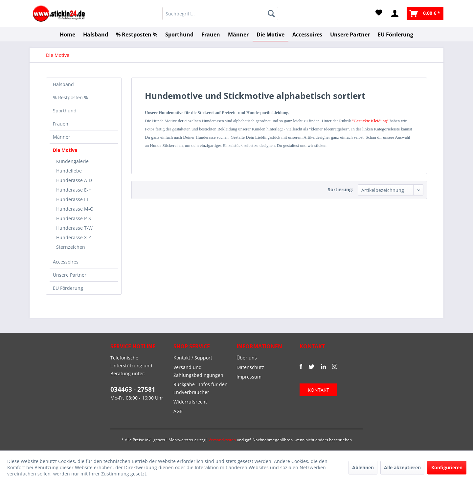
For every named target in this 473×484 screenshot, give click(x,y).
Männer (61, 137)
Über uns (246, 358)
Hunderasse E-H (74, 190)
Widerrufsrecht (190, 402)
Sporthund (65, 110)
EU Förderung (68, 288)
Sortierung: (340, 189)
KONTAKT (318, 390)
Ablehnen (363, 467)
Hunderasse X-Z (73, 237)
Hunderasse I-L (72, 199)
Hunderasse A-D (74, 180)
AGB (178, 411)
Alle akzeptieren (402, 467)
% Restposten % (70, 97)
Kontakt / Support (192, 358)
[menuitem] (220, 13)
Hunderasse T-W (74, 228)
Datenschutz (250, 367)
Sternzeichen (70, 247)
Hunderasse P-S (73, 218)
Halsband (63, 84)
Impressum (248, 377)
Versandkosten (222, 440)
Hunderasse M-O (75, 209)
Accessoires (66, 262)
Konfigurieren (446, 467)
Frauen (60, 124)
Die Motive (65, 150)
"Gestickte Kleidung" (370, 120)
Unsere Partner (69, 275)
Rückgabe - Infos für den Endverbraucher (200, 388)
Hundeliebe (69, 171)
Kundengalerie (72, 161)
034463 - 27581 (132, 389)
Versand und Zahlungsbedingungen (198, 371)
